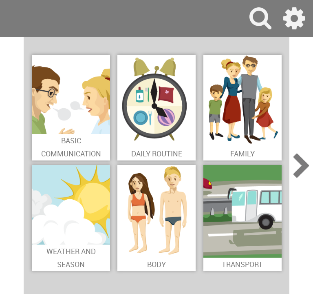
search (260, 18)
